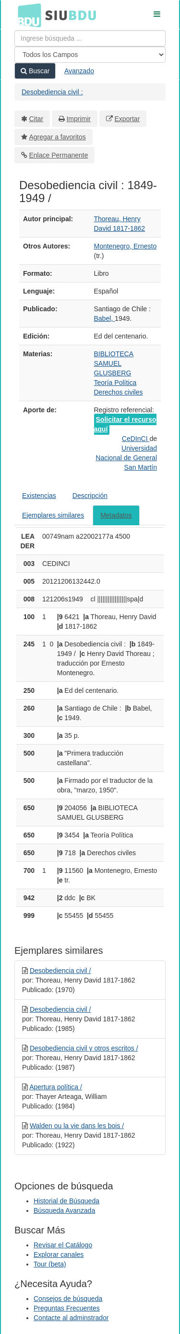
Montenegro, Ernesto (125, 246)
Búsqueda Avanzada (64, 1210)
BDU (26, 15)
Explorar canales (59, 1254)
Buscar (35, 71)
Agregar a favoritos (57, 137)
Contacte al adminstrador (71, 1318)
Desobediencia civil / (60, 970)
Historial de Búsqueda (66, 1201)
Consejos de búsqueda (68, 1298)
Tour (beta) (50, 1264)
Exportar (127, 119)
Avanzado (79, 71)
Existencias (39, 495)
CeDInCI (136, 438)
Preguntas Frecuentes (67, 1308)
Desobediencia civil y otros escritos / (84, 1048)
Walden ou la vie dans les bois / (77, 1126)
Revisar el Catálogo (63, 1245)
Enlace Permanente (58, 155)
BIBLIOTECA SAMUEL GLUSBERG (113, 363)
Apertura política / (55, 1087)
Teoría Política (115, 382)
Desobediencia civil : (52, 92)
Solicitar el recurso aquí (125, 424)
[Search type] (90, 54)
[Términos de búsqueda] (90, 38)
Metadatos (116, 515)
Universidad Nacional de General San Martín (126, 457)
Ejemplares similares (53, 515)
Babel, (104, 318)
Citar (36, 119)
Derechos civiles (118, 392)
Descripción (90, 495)
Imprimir (78, 119)
